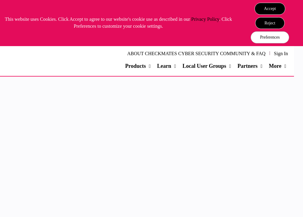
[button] (270, 9)
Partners (247, 66)
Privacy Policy (205, 19)
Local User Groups (204, 66)
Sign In (281, 53)
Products (135, 66)
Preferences (270, 37)
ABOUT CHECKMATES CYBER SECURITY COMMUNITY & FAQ (196, 53)
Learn (164, 66)
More (275, 66)
